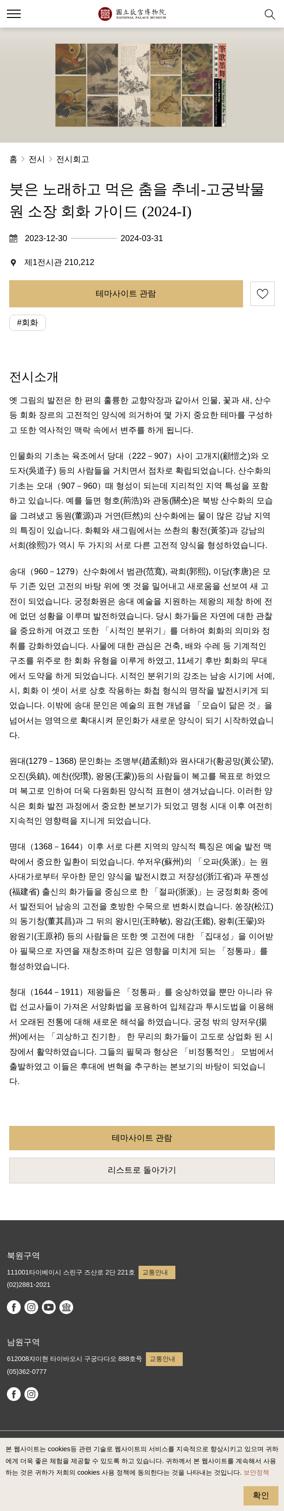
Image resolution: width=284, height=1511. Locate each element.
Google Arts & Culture (66, 1307)
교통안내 (155, 1272)
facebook (14, 1307)
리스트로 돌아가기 (142, 1170)
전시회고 (72, 159)
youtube (49, 1307)
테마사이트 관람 (126, 293)
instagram (31, 1307)
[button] (247, 14)
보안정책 (256, 1472)
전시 (37, 159)
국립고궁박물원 (132, 14)
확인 (261, 1495)
